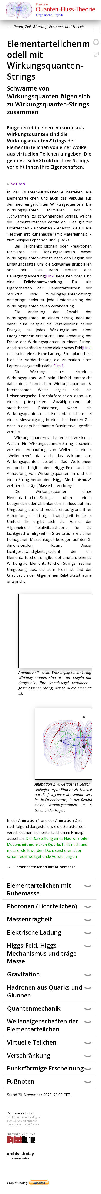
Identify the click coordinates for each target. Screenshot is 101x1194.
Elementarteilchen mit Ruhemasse (44, 867)
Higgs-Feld (64, 467)
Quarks (62, 240)
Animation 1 (30, 672)
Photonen (43, 228)
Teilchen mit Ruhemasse (29, 234)
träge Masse (38, 485)
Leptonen (39, 240)
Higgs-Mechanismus (71, 479)
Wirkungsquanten (66, 204)
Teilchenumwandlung (42, 281)
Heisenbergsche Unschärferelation (39, 395)
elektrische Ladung (44, 353)
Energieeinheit (20, 336)
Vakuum (76, 198)
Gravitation (17, 575)
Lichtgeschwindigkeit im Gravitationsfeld (44, 533)
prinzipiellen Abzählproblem (52, 401)
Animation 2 (47, 784)
